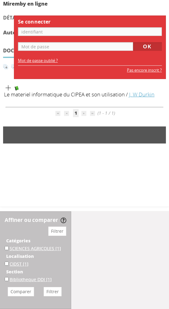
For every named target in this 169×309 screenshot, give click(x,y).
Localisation (20, 256)
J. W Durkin (141, 94)
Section (14, 272)
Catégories (18, 241)
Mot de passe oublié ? (38, 60)
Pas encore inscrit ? (144, 70)
